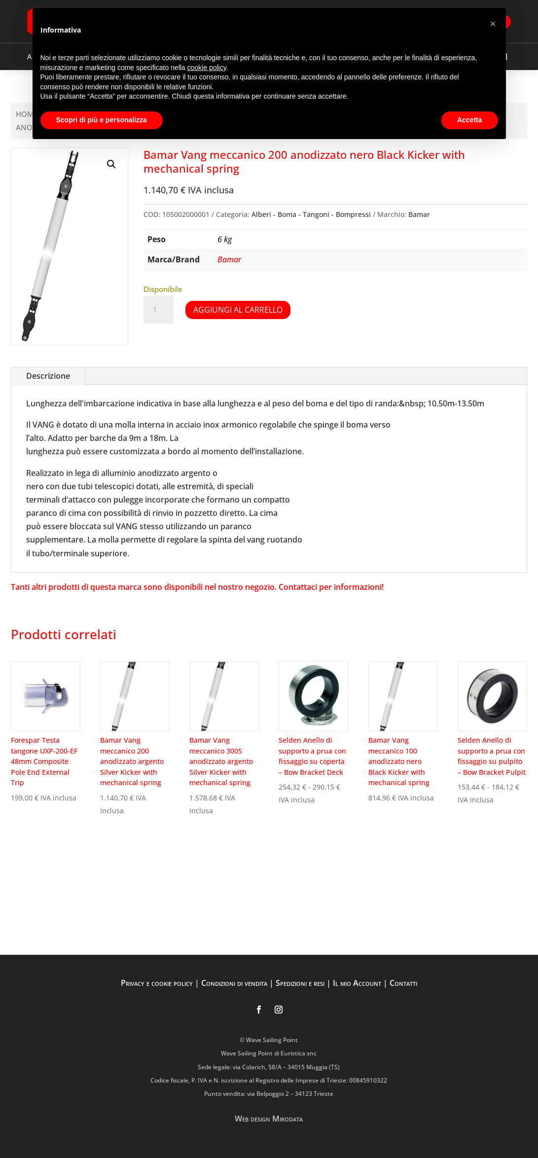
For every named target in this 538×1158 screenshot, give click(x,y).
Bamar (419, 214)
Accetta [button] (469, 120)
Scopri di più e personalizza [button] (101, 120)
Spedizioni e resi (300, 982)
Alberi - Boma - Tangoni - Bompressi (311, 214)
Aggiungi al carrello (238, 309)
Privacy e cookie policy (157, 982)
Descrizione (48, 375)
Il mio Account (357, 982)
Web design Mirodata (269, 1118)
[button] (111, 164)
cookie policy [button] (206, 68)
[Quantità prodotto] (158, 310)
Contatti (403, 982)
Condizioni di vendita (234, 982)
